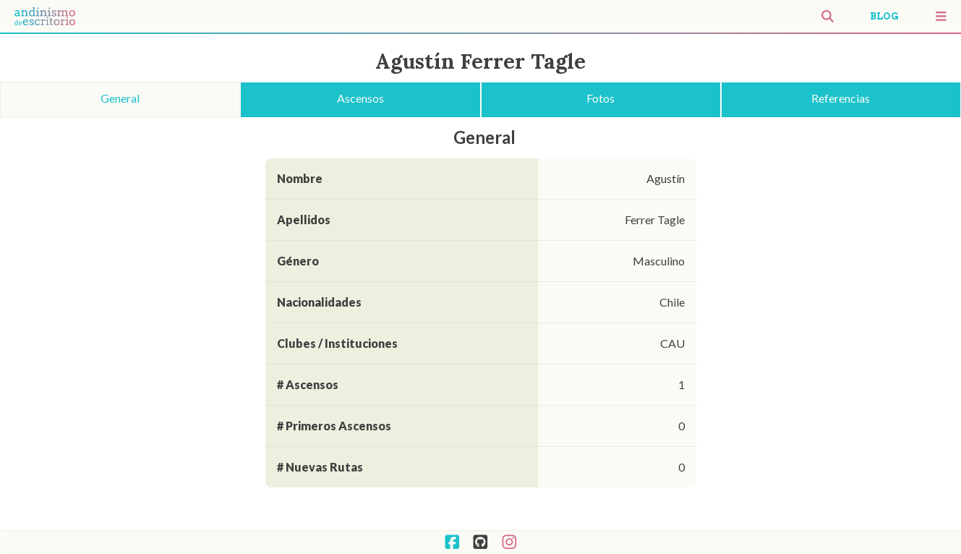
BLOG (884, 16)
